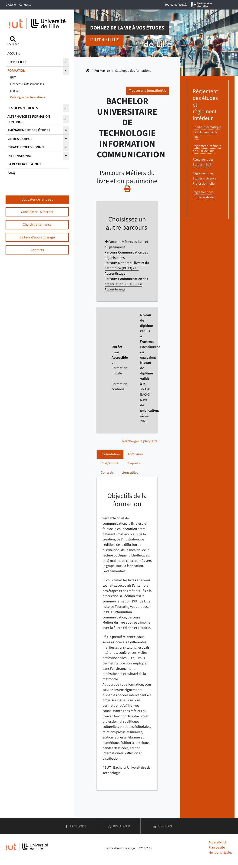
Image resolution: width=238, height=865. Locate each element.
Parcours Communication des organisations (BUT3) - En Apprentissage (126, 284)
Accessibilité (217, 842)
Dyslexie (11, 5)
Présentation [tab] (110, 454)
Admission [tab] (135, 454)
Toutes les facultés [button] (176, 5)
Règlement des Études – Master (204, 195)
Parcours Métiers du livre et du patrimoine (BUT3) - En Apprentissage (127, 268)
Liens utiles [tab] (130, 472)
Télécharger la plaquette (139, 441)
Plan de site (216, 847)
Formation (102, 70)
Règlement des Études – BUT (203, 162)
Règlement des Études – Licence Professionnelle (204, 178)
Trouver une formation (147, 90)
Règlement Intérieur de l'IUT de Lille (207, 148)
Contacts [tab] (107, 472)
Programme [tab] (110, 463)
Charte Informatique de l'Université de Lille (207, 132)
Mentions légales (220, 852)
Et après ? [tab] (133, 463)
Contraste (25, 5)
